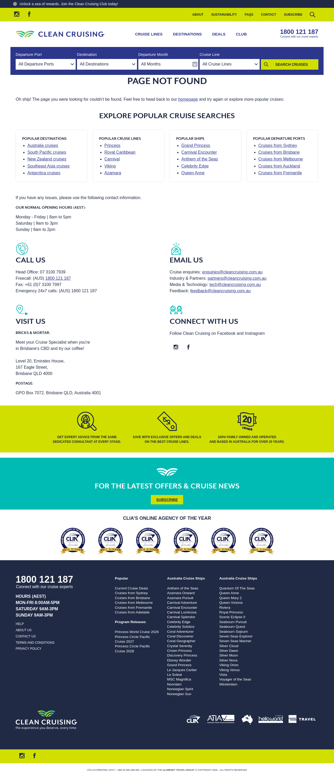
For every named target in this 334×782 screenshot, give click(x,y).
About (198, 14)
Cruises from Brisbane (279, 152)
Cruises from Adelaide (132, 612)
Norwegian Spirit (180, 689)
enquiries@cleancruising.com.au (232, 272)
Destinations (187, 34)
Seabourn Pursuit (233, 622)
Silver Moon (228, 655)
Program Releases (130, 622)
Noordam (174, 684)
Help (20, 624)
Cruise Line (210, 54)
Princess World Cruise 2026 (137, 632)
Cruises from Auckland (279, 166)
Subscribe (293, 14)
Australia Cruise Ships (186, 578)
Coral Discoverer (180, 636)
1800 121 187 (299, 31)
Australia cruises (42, 145)
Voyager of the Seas (235, 679)
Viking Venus (229, 670)
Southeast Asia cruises (48, 166)
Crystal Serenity (179, 646)
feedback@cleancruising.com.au (220, 291)
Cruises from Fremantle (280, 173)
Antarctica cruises (43, 173)
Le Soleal (174, 675)
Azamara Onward (181, 593)
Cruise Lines (149, 34)
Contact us (26, 636)
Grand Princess (195, 145)
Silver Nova (228, 660)
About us (24, 630)
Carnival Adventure (182, 603)
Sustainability (224, 14)
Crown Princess (179, 651)
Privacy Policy (28, 648)
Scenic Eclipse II (232, 617)
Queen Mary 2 (230, 598)
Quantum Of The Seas (237, 588)
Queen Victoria (231, 603)
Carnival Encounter (199, 152)
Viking (110, 166)
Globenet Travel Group (178, 770)
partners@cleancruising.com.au (237, 278)
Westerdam (228, 684)
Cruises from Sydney (277, 145)
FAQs (249, 14)
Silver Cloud (228, 646)
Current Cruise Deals (131, 588)
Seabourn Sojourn (233, 632)
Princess (112, 145)
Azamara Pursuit (180, 598)
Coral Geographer (181, 641)
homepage (188, 99)
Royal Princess (231, 612)
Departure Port (29, 54)
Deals (218, 34)
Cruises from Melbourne (280, 159)
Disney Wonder (179, 660)
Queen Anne (193, 173)
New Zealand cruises (46, 159)
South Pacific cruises (46, 152)
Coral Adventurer (180, 632)
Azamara (112, 173)
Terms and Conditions (35, 642)
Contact (268, 14)
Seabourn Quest (232, 627)
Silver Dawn (228, 651)
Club (241, 34)
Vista (223, 675)
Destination (87, 54)
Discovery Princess (182, 655)
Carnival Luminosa (181, 612)
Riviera (224, 608)
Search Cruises (291, 64)
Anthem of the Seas (199, 159)
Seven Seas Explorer (236, 636)
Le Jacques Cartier (182, 670)
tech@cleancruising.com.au (235, 284)
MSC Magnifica (179, 679)
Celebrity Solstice (180, 627)
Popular (121, 578)
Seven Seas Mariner (235, 641)
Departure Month (153, 54)
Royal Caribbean (119, 152)
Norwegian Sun (179, 694)
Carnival (112, 159)
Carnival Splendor (181, 617)
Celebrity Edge (195, 166)
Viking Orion (228, 665)
